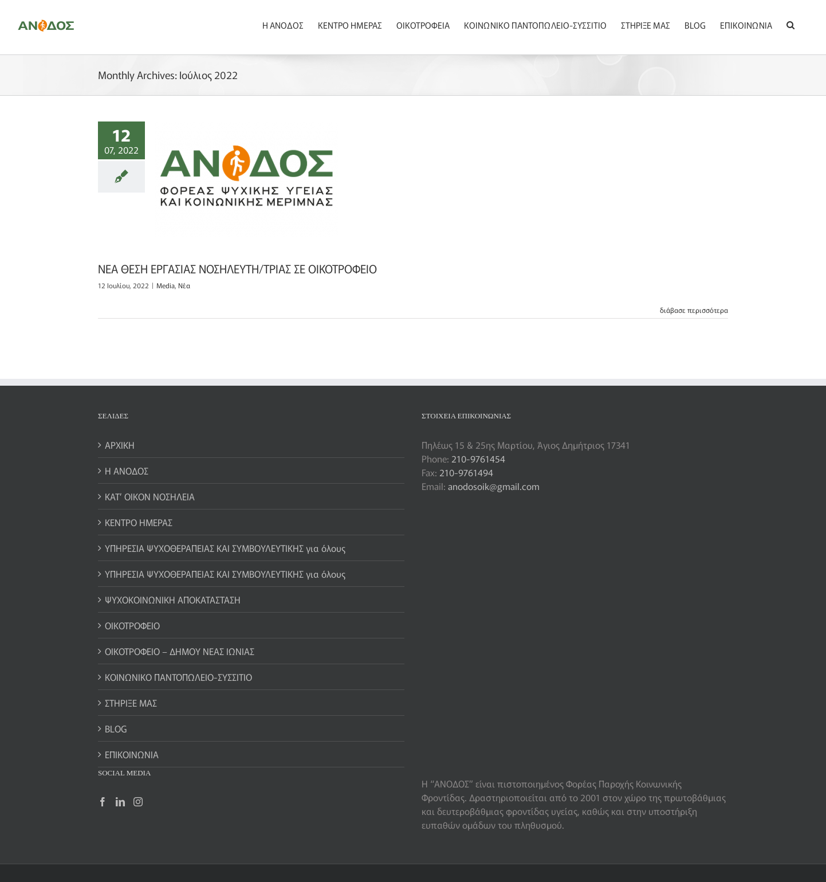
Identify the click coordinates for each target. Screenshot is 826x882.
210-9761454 (478, 458)
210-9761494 (466, 472)
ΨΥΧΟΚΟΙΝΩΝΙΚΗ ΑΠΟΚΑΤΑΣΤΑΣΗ (173, 599)
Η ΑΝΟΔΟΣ (126, 470)
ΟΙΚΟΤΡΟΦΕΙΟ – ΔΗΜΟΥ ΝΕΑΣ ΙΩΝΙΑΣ (179, 651)
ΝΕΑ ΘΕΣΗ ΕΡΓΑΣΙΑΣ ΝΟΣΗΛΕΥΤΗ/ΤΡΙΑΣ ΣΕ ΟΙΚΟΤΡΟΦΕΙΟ (237, 268)
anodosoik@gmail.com (494, 486)
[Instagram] (138, 801)
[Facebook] (102, 801)
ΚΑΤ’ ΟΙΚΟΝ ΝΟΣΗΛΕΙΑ (150, 496)
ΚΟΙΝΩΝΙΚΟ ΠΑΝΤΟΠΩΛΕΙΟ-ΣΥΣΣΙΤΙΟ (178, 677)
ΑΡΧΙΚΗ (120, 445)
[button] (790, 24)
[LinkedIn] (120, 801)
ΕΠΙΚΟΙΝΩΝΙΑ (132, 754)
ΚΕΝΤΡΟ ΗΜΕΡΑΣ (138, 522)
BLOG (116, 728)
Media (165, 285)
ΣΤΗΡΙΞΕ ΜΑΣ (131, 702)
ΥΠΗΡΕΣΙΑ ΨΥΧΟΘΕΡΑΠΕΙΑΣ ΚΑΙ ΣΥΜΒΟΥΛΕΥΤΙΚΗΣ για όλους (225, 548)
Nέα (184, 285)
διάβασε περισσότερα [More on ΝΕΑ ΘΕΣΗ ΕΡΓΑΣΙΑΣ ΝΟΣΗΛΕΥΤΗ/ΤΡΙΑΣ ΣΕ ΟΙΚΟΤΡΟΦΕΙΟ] (694, 310)
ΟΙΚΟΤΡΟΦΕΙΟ (132, 625)
